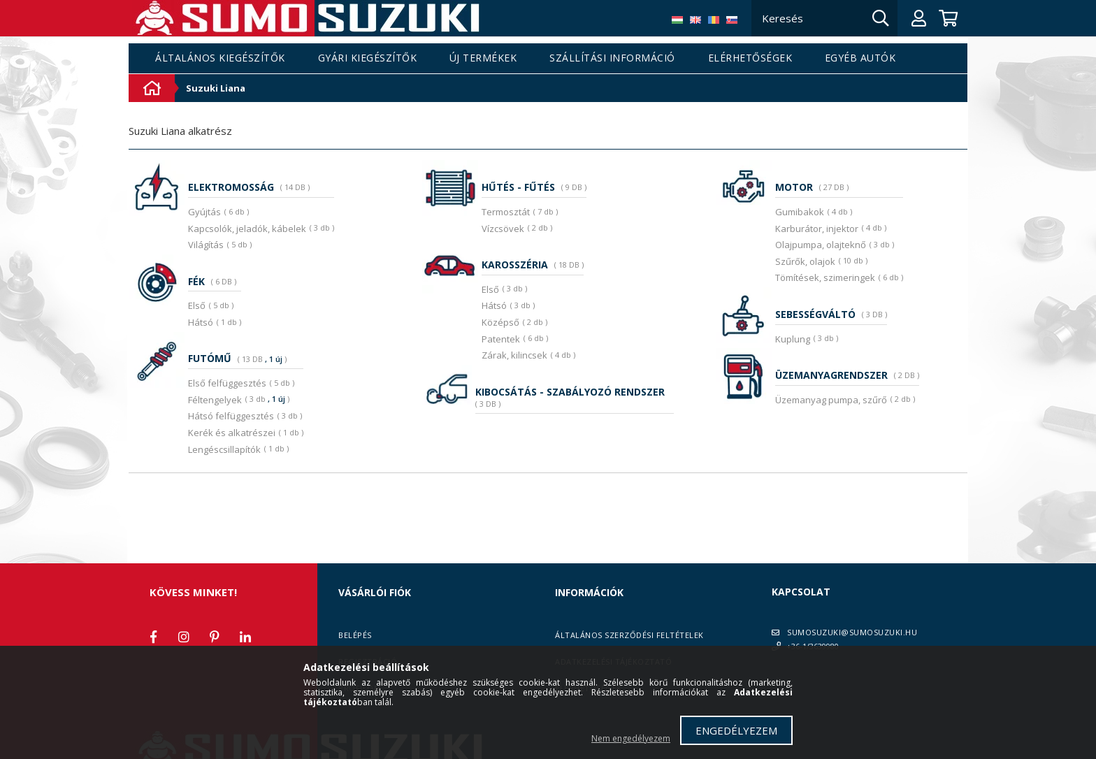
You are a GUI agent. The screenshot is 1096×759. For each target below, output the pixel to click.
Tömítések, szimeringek (825, 277)
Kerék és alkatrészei (231, 432)
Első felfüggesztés (227, 383)
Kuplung (792, 339)
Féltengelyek (215, 399)
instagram (184, 637)
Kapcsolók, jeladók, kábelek (247, 228)
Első (197, 305)
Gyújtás (204, 211)
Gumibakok (799, 211)
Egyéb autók (860, 58)
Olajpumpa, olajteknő (820, 244)
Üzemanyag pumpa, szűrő (831, 399)
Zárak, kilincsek (514, 355)
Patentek (501, 339)
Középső (500, 322)
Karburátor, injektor (816, 228)
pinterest (215, 637)
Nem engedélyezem (630, 738)
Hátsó (200, 322)
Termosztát (506, 211)
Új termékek (483, 58)
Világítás (206, 244)
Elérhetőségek (750, 58)
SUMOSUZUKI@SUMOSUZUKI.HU (852, 632)
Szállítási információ (612, 58)
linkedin (245, 637)
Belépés (355, 635)
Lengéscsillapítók (224, 449)
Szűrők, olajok (805, 261)
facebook (153, 637)
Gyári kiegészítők (367, 58)
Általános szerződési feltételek (629, 635)
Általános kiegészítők (220, 58)
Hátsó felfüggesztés (231, 416)
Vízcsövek (503, 228)
